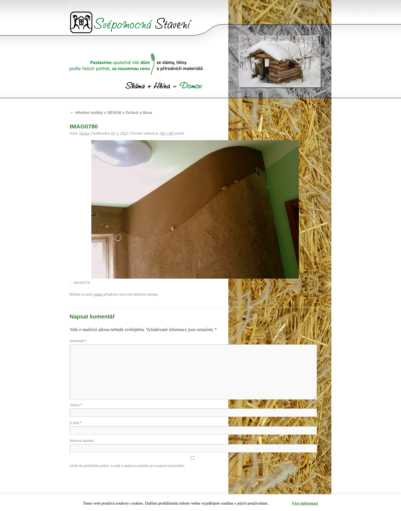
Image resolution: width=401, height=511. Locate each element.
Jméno (76, 405)
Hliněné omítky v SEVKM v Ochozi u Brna (111, 112)
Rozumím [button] (280, 503)
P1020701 (308, 283)
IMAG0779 (82, 283)
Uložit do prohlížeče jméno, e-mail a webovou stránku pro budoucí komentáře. (127, 466)
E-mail (75, 423)
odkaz (98, 294)
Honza (84, 133)
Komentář (78, 341)
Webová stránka (82, 441)
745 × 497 (166, 133)
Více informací (305, 503)
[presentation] (112, 483)
